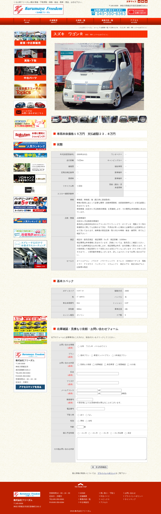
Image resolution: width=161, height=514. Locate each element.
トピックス (105, 499)
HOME (82, 493)
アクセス (104, 502)
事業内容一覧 (85, 499)
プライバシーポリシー (107, 473)
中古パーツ (105, 496)
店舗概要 (83, 496)
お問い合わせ (130, 493)
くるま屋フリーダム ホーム (88, 27)
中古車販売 (84, 502)
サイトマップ (130, 499)
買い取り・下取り (107, 493)
